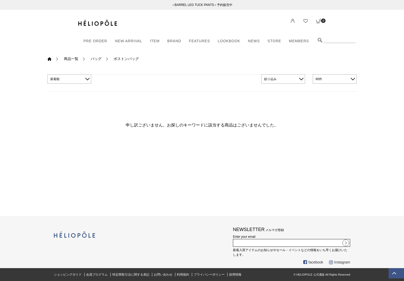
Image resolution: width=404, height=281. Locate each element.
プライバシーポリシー (209, 274)
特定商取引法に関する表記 (130, 274)
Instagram (339, 262)
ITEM (154, 41)
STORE (274, 41)
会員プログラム (97, 274)
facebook (313, 262)
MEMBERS (299, 41)
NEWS (254, 41)
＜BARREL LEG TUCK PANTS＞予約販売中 (202, 5)
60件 (319, 79)
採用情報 (235, 274)
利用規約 (183, 274)
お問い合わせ (163, 274)
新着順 (55, 79)
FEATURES (199, 41)
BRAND (174, 41)
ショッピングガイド (68, 274)
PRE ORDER (95, 41)
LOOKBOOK (229, 41)
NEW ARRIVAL (128, 41)
